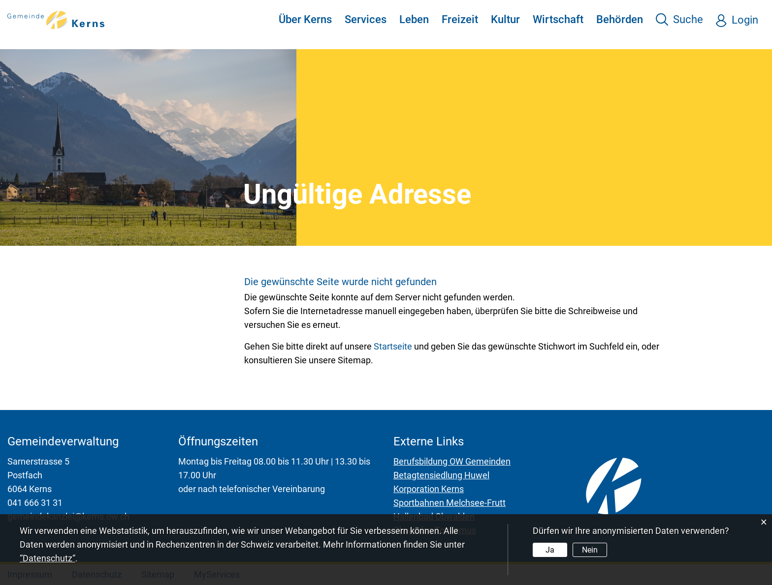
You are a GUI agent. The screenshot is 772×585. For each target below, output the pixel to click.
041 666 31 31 (35, 502)
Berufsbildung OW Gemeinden (452, 461)
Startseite (393, 346)
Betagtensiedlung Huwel (441, 475)
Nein (590, 550)
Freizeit (460, 19)
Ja (550, 550)
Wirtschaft (558, 19)
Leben (414, 19)
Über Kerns (305, 19)
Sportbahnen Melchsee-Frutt (449, 502)
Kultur (505, 19)
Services (365, 19)
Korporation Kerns (428, 489)
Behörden (619, 19)
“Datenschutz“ (47, 558)
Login (745, 20)
